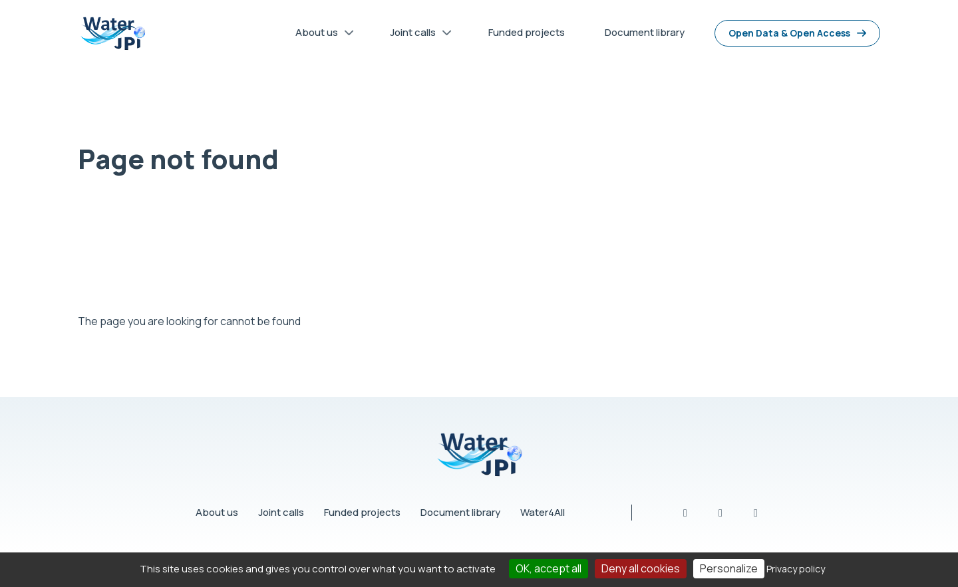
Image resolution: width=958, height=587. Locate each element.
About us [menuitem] (320, 35)
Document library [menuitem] (645, 32)
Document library (460, 512)
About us (217, 512)
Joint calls (281, 512)
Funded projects (362, 512)
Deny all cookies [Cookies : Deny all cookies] (640, 568)
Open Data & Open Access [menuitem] (789, 33)
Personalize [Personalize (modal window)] (729, 568)
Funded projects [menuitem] (526, 32)
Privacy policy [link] (795, 568)
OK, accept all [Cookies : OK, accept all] (548, 568)
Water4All (542, 512)
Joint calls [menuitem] (416, 35)
